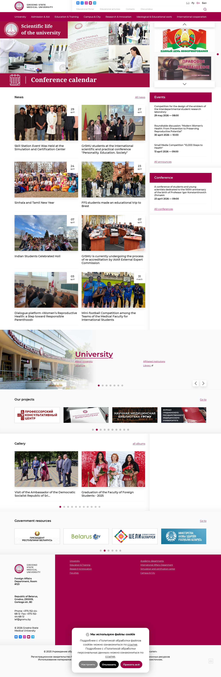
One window (147, 9)
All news (140, 97)
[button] (184, 84)
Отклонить (109, 664)
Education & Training (67, 16)
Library (147, 365)
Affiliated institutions (154, 361)
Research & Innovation (119, 16)
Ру (193, 3)
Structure (80, 365)
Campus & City (92, 16)
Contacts (130, 9)
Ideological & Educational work (154, 16)
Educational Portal (85, 9)
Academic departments (152, 561)
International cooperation (191, 16)
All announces (163, 161)
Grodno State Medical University (34, 6)
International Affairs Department (157, 565)
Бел (204, 3)
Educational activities (110, 9)
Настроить (88, 664)
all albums (139, 443)
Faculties (74, 573)
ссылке (132, 644)
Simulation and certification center (158, 569)
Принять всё (131, 664)
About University (84, 361)
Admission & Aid (40, 16)
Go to (203, 399)
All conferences (163, 208)
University (20, 16)
